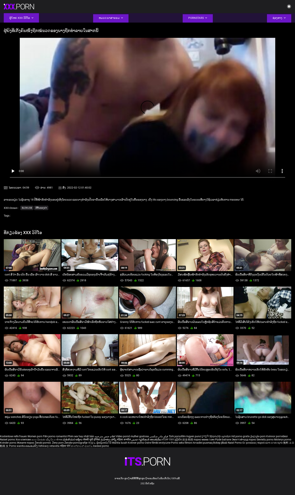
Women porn (35, 436)
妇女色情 (188, 439)
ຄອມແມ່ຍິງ (31, 445)
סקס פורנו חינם (274, 442)
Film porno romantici (55, 436)
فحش (134, 439)
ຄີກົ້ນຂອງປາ (41, 208)
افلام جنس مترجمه (105, 436)
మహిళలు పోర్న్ (109, 439)
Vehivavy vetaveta (49, 445)
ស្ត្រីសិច (178, 439)
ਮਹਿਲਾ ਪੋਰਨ (168, 439)
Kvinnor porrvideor (277, 436)
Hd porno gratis (240, 436)
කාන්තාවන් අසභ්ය (82, 445)
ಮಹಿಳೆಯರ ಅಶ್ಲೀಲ (73, 439)
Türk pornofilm (177, 436)
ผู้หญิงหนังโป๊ (104, 442)
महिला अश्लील (124, 439)
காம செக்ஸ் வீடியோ (43, 439)
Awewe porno (101, 445)
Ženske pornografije (76, 442)
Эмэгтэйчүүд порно (244, 439)
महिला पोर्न (65, 445)
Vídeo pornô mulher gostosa (132, 436)
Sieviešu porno (265, 439)
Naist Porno (235, 442)
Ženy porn (58, 442)
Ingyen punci (193, 436)
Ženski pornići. (43, 442)
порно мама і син (204, 439)
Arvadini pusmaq (203, 442)
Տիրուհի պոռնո (220, 436)
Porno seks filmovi (181, 442)
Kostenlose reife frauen (13, 436)
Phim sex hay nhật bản (81, 436)
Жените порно (26, 442)
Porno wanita (17, 445)
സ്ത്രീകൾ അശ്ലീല (150, 439)
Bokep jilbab (220, 442)
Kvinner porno (136, 442)
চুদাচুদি (205, 436)
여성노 (92, 442)
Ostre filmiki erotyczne (157, 442)
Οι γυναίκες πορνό (253, 442)
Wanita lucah (120, 442)
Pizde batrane (223, 439)
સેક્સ (59, 439)
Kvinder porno (8, 442)
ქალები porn (258, 436)
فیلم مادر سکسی (158, 436)
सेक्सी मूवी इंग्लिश (91, 439)
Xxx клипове (23, 439)
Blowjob (27, 208)
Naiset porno (8, 439)
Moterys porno (282, 439)
